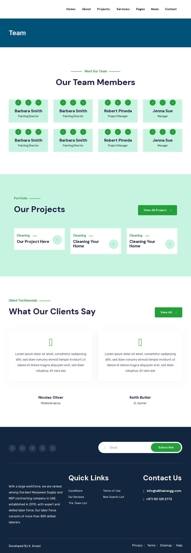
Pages (140, 9)
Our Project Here (32, 241)
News (155, 9)
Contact (171, 9)
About (86, 9)
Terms (151, 545)
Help (179, 545)
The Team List (77, 502)
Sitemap (166, 545)
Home (71, 9)
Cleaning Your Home (85, 243)
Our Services (76, 496)
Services (123, 9)
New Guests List (113, 496)
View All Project (157, 210)
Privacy (137, 545)
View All (168, 312)
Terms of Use (111, 490)
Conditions (75, 490)
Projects (103, 9)
